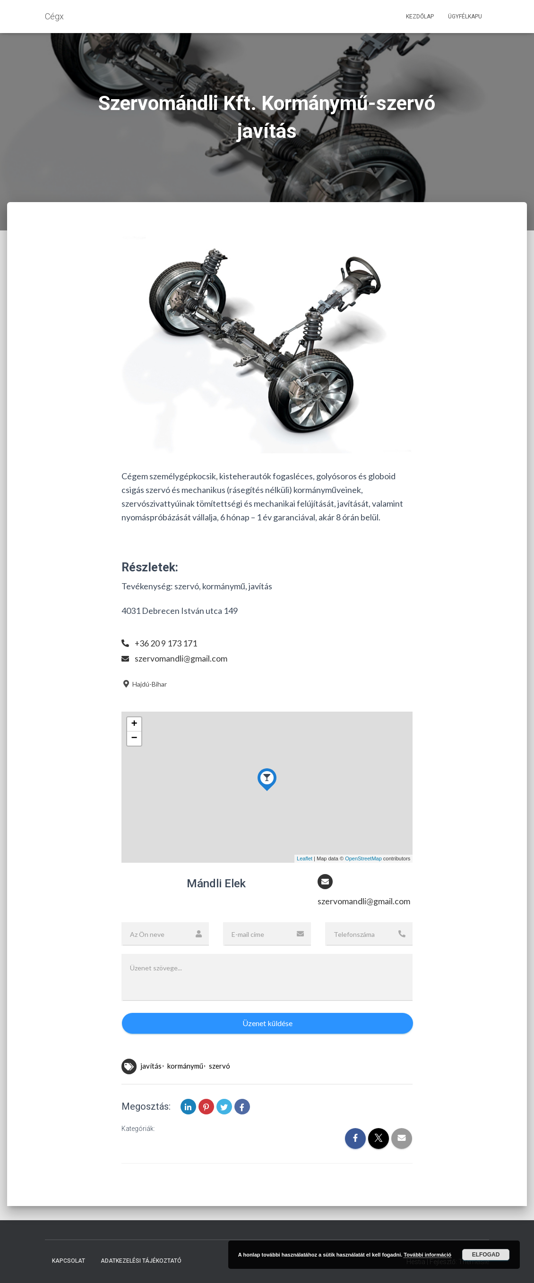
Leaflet (304, 858)
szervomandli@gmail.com (181, 658)
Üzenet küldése (267, 1023)
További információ (427, 1255)
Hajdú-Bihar (144, 684)
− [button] (134, 738)
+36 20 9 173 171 (166, 643)
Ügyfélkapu (465, 16)
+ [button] (134, 724)
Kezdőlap (420, 16)
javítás (151, 1066)
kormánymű (185, 1066)
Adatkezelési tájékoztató (141, 1261)
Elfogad (486, 1254)
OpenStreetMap (363, 858)
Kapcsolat (68, 1261)
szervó (219, 1066)
